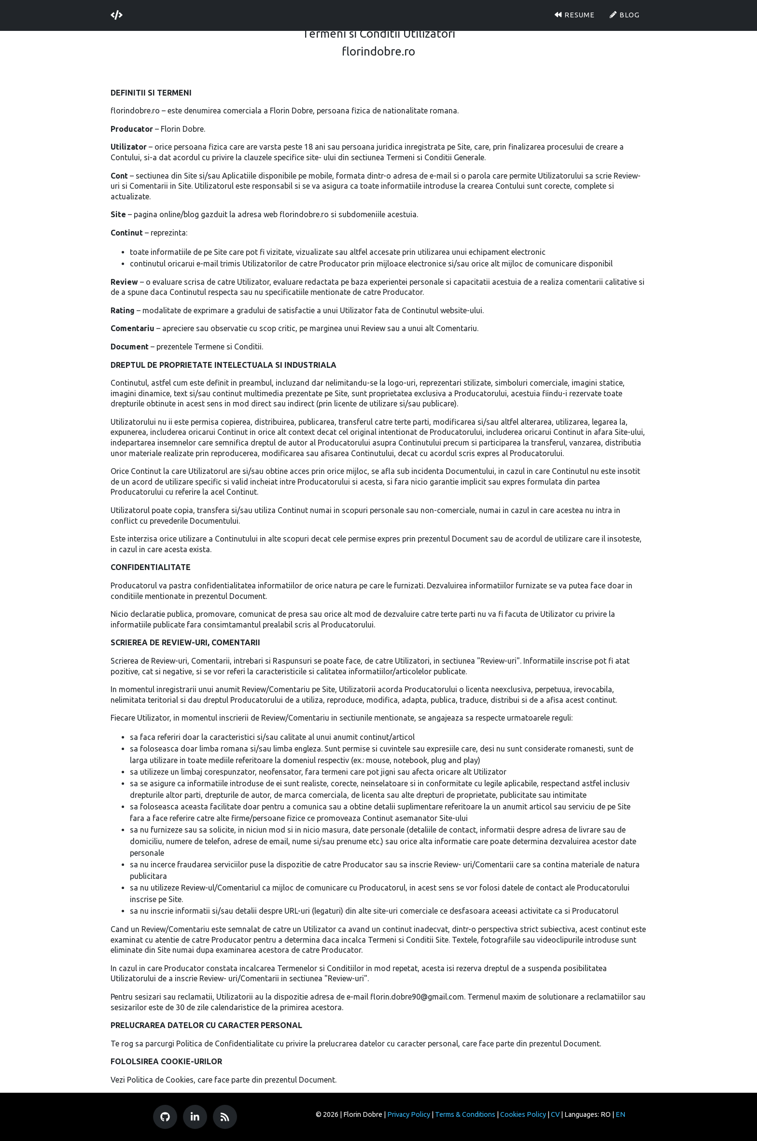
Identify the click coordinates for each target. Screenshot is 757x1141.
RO (606, 1114)
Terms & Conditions (465, 1114)
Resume (574, 12)
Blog (624, 12)
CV (555, 1114)
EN (620, 1114)
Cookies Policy (523, 1114)
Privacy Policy (408, 1114)
